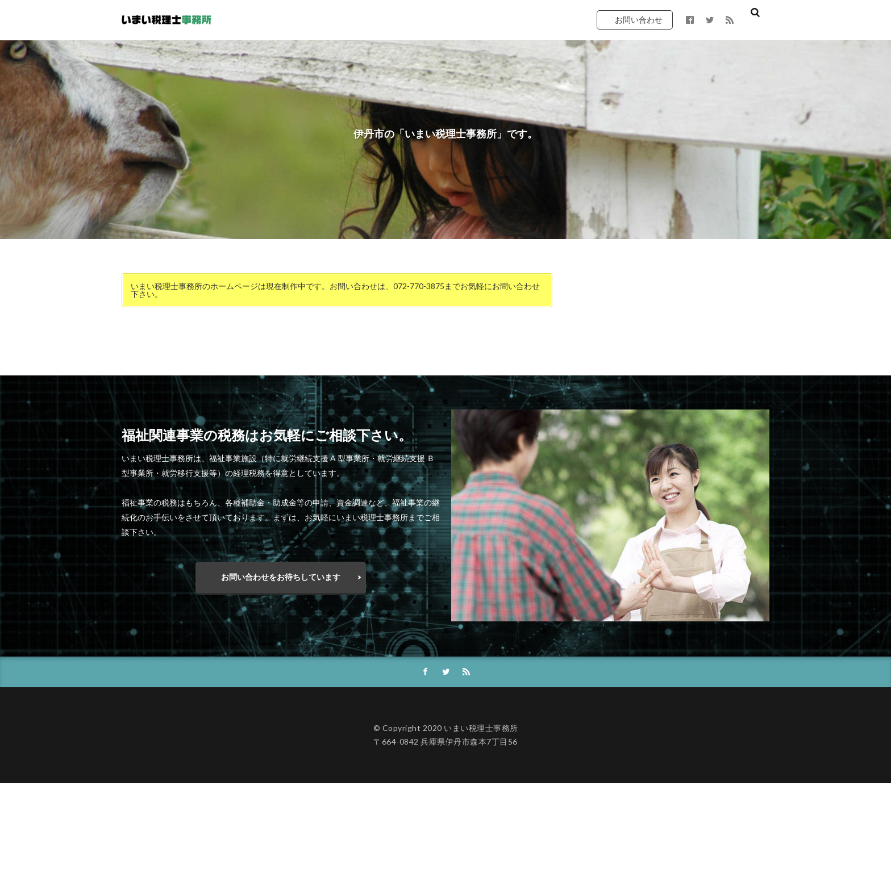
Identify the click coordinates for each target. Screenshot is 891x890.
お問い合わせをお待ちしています (280, 577)
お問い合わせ (639, 19)
